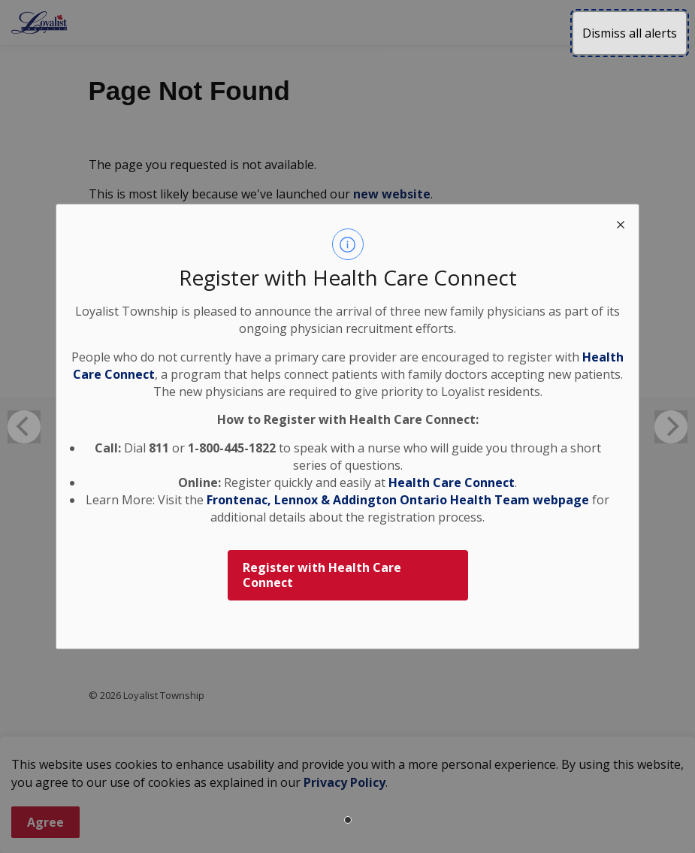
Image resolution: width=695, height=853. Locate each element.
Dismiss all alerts (629, 33)
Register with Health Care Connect (322, 575)
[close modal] (621, 222)
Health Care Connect (451, 482)
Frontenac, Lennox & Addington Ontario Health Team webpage (398, 500)
